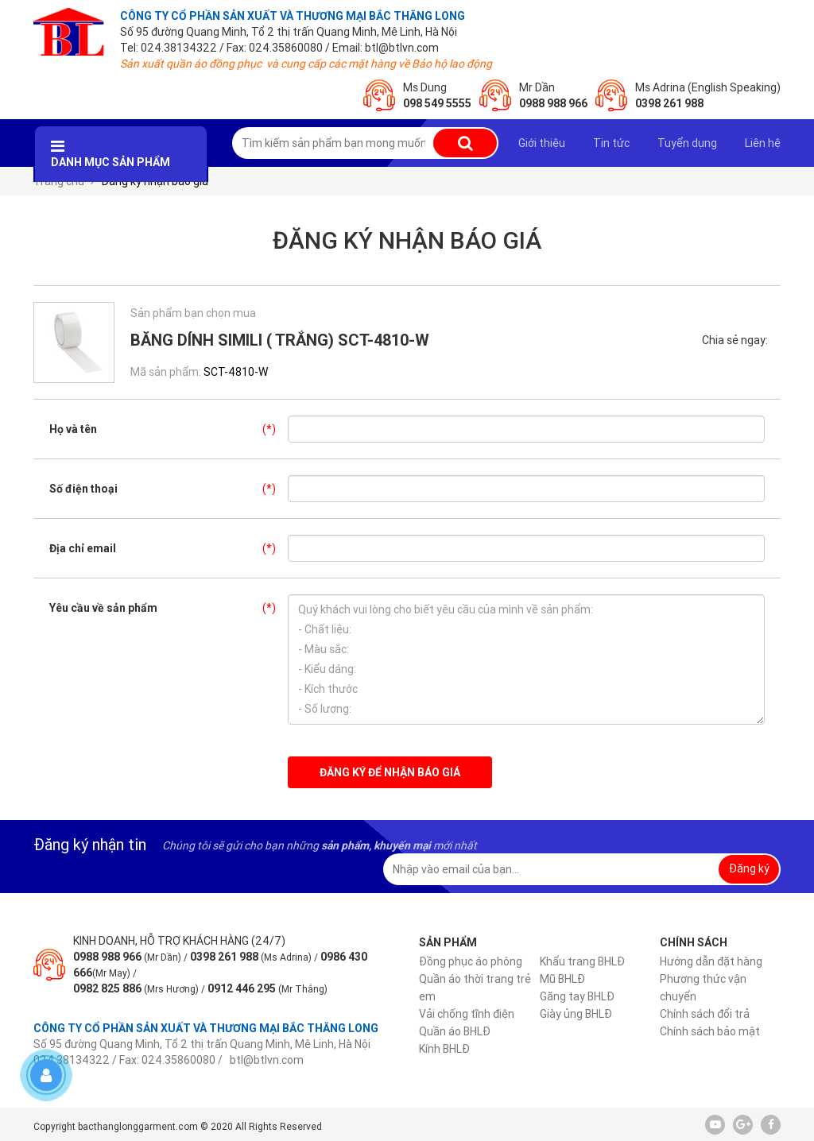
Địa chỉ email (168, 548)
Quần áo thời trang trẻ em (475, 988)
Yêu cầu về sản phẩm (168, 608)
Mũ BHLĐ (562, 979)
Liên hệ (763, 143)
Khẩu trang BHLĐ (582, 961)
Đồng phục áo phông (470, 961)
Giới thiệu (541, 143)
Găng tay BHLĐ (577, 996)
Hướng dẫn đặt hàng (711, 961)
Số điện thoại (168, 489)
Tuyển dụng (687, 143)
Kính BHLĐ (444, 1049)
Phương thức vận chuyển (703, 988)
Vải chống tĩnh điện (466, 1014)
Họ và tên (168, 429)
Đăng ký (749, 868)
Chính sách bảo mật (710, 1031)
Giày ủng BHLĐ (576, 1014)
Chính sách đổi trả (705, 1014)
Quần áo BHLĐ (454, 1031)
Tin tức (611, 143)
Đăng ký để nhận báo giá (390, 772)
